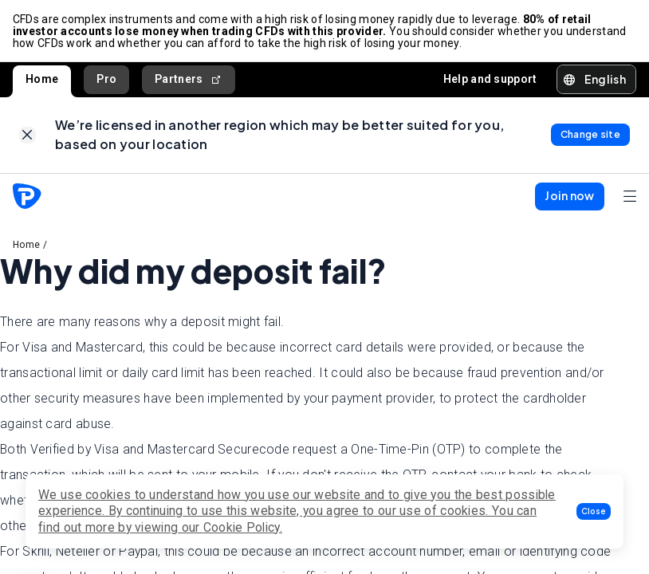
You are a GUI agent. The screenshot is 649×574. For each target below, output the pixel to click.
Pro (106, 79)
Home (42, 79)
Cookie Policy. (242, 527)
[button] (593, 511)
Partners (188, 79)
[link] (27, 136)
